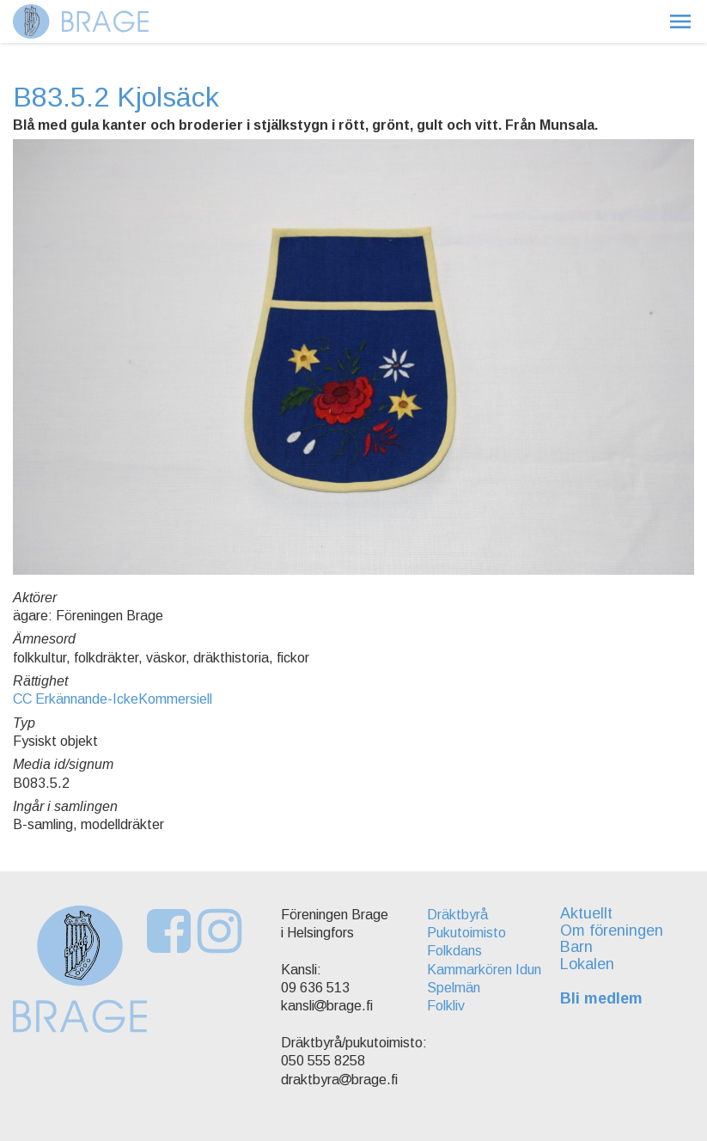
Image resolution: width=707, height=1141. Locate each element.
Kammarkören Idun (481, 969)
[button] (680, 21)
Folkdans (451, 950)
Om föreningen (612, 930)
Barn (577, 946)
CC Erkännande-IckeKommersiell (112, 699)
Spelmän (451, 987)
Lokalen (588, 964)
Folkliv (443, 1005)
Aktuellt (587, 913)
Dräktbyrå (454, 914)
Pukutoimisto (463, 932)
